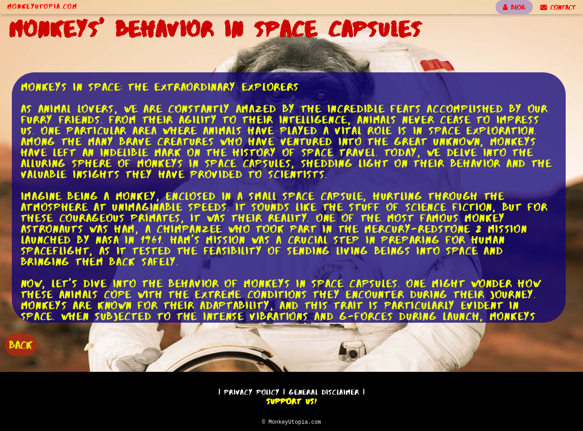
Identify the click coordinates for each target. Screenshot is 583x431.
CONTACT (558, 7)
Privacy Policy (252, 390)
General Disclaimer (324, 390)
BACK (20, 343)
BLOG (514, 7)
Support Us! (291, 400)
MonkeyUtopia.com (42, 6)
